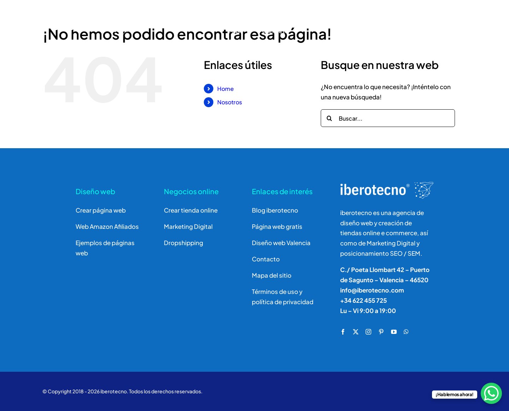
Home (225, 88)
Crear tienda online (191, 210)
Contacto (266, 259)
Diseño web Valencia (281, 243)
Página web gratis (277, 226)
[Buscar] (408, 22)
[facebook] (343, 332)
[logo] (78, 12)
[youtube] (394, 332)
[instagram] (368, 332)
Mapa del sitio (271, 275)
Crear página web (101, 210)
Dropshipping (183, 243)
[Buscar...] (388, 118)
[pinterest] (381, 332)
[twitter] (356, 332)
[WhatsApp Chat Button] (491, 393)
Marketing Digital (188, 226)
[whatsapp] (406, 332)
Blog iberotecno (275, 210)
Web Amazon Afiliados (107, 226)
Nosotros (229, 102)
